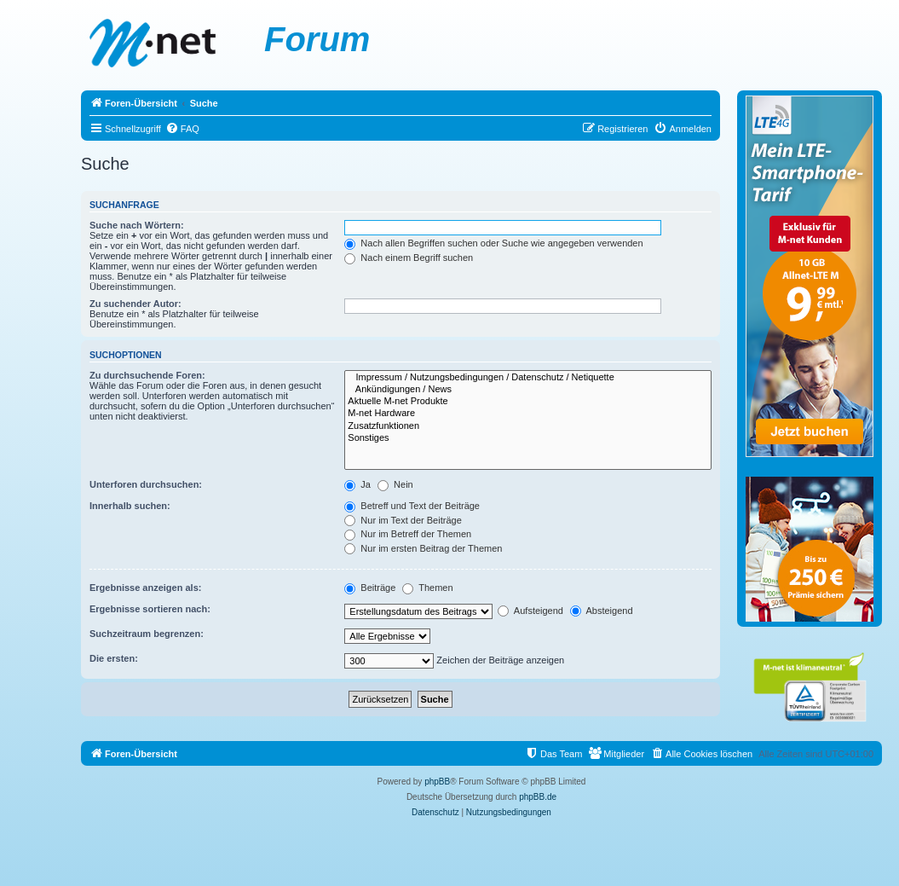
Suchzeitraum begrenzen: (146, 633)
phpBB (437, 781)
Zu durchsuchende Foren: (147, 375)
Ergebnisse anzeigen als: (145, 587)
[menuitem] (182, 129)
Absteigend (601, 610)
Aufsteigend (530, 610)
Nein (395, 484)
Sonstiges (528, 438)
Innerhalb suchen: (129, 506)
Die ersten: (113, 658)
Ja (357, 484)
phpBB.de (537, 797)
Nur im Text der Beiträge (402, 520)
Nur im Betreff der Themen (407, 534)
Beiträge (369, 587)
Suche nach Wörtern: (136, 225)
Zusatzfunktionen (528, 426)
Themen (427, 587)
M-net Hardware (528, 414)
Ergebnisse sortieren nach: (149, 609)
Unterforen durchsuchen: (145, 484)
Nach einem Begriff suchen (408, 257)
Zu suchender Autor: (135, 303)
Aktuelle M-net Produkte (528, 402)
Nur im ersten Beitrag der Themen (423, 548)
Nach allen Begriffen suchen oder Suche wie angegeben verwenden (493, 243)
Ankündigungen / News (528, 390)
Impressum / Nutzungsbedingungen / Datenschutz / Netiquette (528, 378)
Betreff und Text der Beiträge (412, 506)
